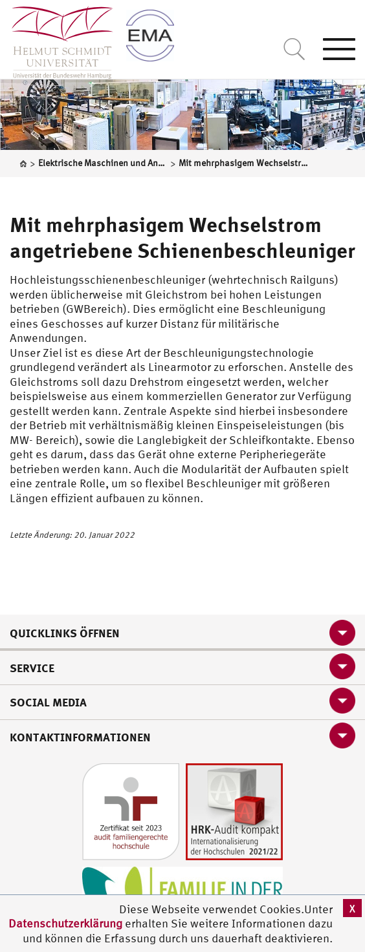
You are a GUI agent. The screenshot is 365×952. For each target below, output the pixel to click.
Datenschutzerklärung (65, 923)
